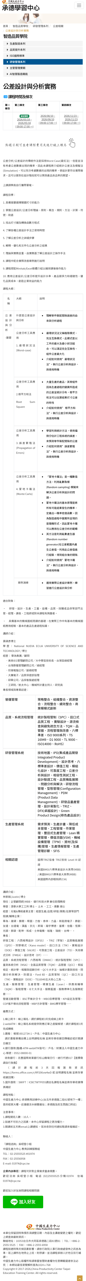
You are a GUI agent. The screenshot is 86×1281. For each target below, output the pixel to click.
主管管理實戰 (15, 68)
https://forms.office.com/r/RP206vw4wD (27, 1072)
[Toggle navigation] (79, 5)
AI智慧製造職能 (17, 74)
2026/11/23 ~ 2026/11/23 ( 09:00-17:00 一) (71, 119)
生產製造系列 (15, 43)
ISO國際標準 (15, 55)
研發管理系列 (15, 62)
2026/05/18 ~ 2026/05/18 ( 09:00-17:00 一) (24, 123)
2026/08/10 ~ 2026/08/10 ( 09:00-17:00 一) (48, 119)
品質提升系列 (15, 49)
